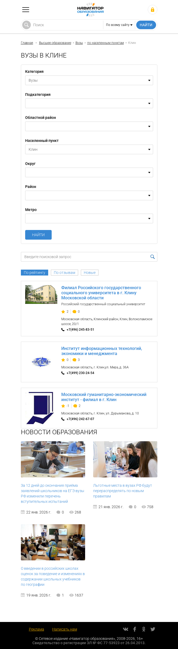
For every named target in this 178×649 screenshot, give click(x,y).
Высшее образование (55, 43)
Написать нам (64, 629)
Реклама (36, 629)
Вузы (79, 43)
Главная (27, 43)
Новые (90, 272)
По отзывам (64, 272)
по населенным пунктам (105, 43)
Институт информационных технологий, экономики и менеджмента (101, 351)
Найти (38, 235)
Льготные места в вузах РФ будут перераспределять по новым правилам (122, 490)
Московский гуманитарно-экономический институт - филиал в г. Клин (103, 397)
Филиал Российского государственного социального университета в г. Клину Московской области (101, 292)
